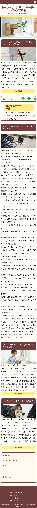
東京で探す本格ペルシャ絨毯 (18, 107)
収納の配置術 (7, 477)
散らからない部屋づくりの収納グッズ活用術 (18, 9)
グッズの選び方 (8, 471)
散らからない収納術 (10, 460)
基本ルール (7, 466)
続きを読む (18, 91)
